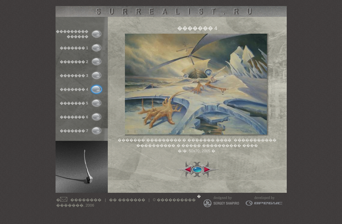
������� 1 (74, 48)
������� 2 (74, 62)
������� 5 (74, 103)
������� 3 (74, 76)
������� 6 (74, 117)
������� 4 (74, 89)
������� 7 (74, 131)
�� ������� (127, 200)
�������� (85, 200)
